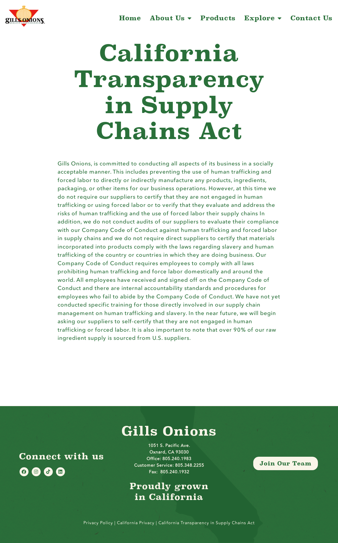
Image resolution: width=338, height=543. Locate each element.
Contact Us (311, 18)
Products (218, 18)
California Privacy (136, 523)
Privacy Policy (98, 523)
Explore (263, 18)
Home (130, 18)
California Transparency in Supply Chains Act (206, 523)
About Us (171, 18)
